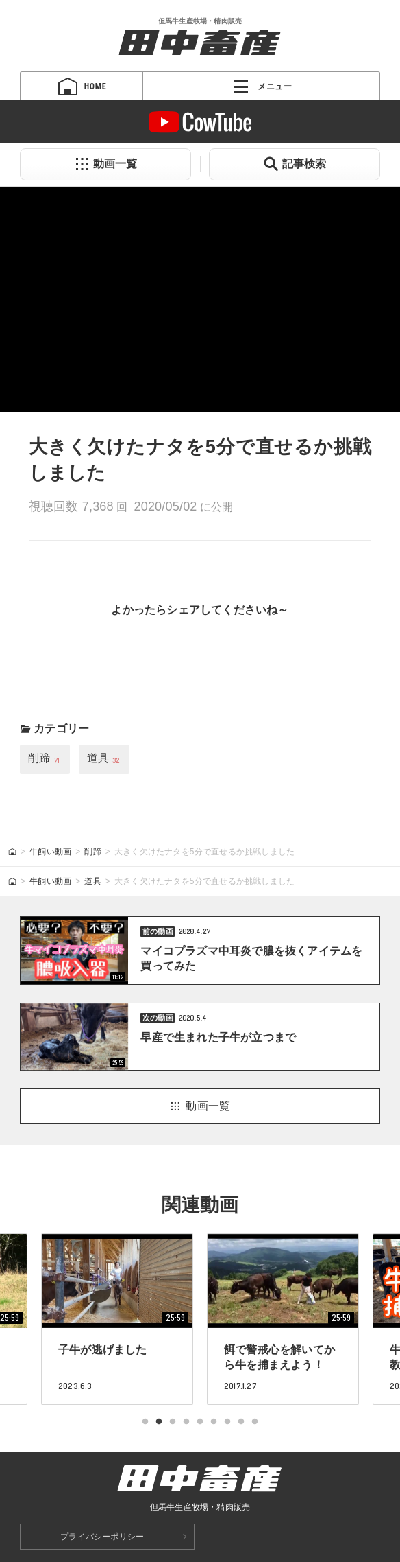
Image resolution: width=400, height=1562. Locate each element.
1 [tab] (145, 1422)
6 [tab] (214, 1422)
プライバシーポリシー (102, 1536)
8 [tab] (241, 1422)
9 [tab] (255, 1422)
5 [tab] (200, 1422)
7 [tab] (227, 1422)
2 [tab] (159, 1422)
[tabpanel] (283, 1319)
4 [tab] (186, 1422)
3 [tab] (172, 1422)
